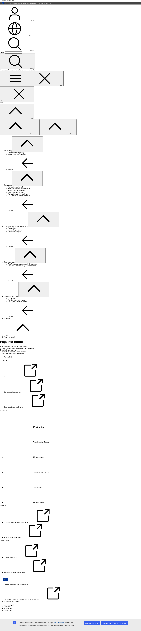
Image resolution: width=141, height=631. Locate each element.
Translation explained (15, 192)
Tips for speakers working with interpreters (22, 270)
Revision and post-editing (16, 196)
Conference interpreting (16, 158)
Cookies (7, 612)
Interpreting (8, 156)
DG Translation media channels (19, 201)
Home (6, 341)
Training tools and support (17, 305)
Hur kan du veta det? (45, 3)
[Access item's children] (27, 150)
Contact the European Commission (16, 590)
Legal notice (8, 616)
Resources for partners (12, 607)
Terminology (12, 304)
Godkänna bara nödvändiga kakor (114, 623)
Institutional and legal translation (19, 194)
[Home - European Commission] (14, 11)
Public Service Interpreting (17, 160)
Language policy (9, 610)
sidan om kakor (59, 622)
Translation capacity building (18, 200)
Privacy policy (9, 614)
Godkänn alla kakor (92, 623)
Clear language (9, 268)
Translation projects (14, 237)
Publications (12, 234)
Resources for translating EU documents (22, 271)
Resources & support (11, 302)
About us (7, 324)
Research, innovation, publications (16, 232)
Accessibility (8, 362)
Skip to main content (7, 1)
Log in (17, 26)
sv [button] (15, 41)
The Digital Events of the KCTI (18, 307)
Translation (8, 191)
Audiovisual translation (16, 198)
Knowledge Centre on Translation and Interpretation (18, 354)
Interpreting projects (15, 235)
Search (17, 56)
